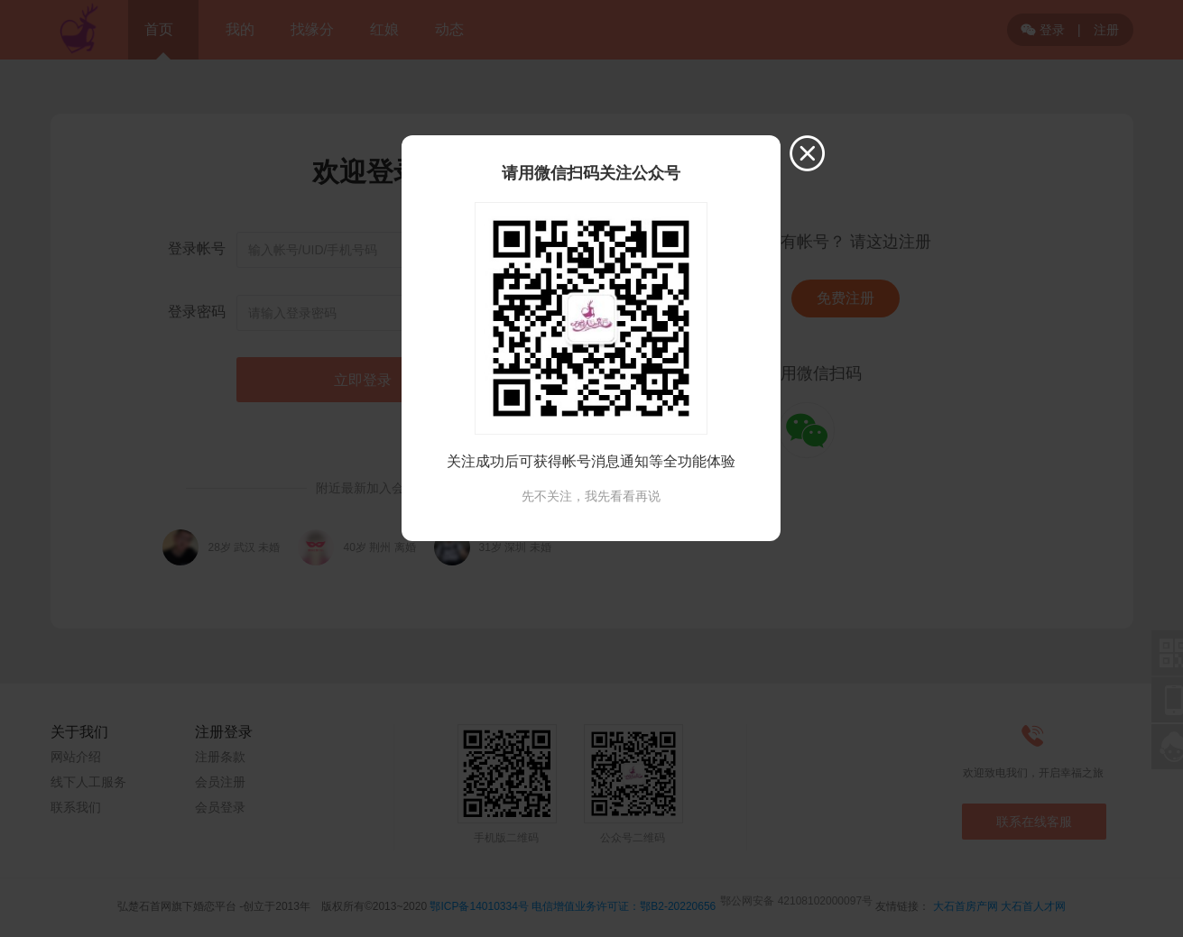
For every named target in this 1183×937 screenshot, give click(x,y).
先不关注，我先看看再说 (591, 496)
